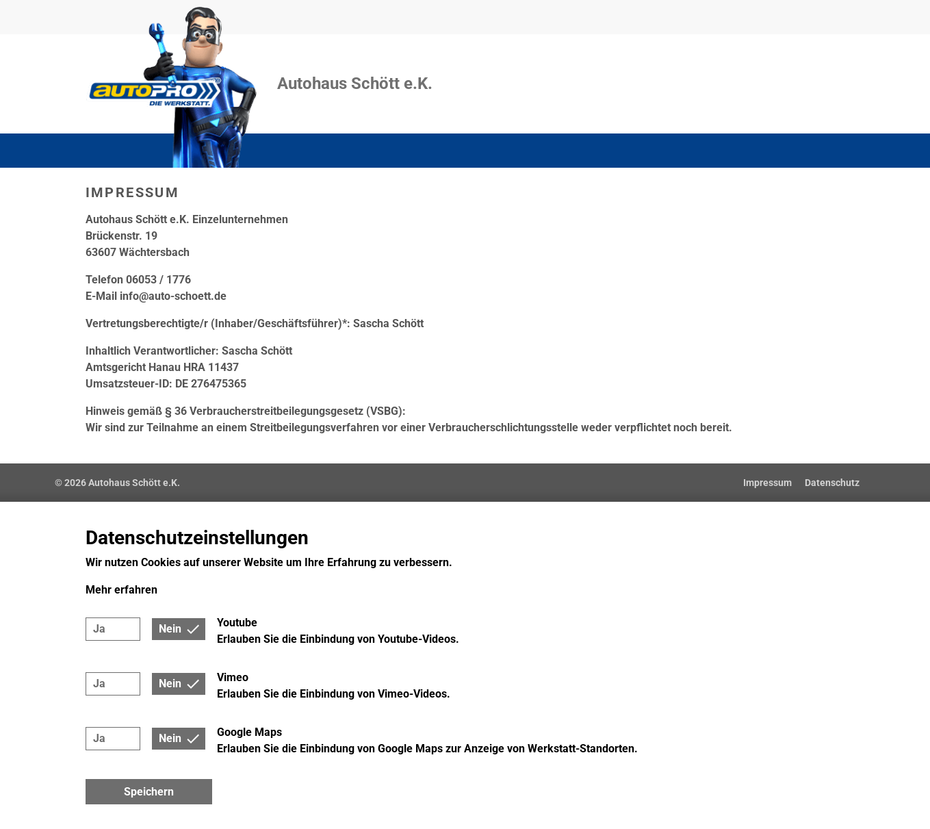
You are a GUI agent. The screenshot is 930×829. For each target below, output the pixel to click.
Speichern (149, 791)
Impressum (767, 482)
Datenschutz (832, 482)
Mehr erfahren (121, 589)
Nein (170, 628)
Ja (99, 628)
